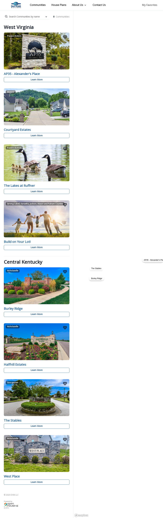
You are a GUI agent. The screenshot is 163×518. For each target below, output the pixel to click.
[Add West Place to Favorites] (65, 439)
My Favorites (149, 5)
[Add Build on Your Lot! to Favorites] (65, 205)
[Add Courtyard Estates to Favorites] (65, 93)
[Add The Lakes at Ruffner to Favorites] (65, 149)
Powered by (8, 501)
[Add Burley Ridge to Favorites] (65, 272)
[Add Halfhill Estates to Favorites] (65, 328)
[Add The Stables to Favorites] (65, 383)
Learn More (37, 79)
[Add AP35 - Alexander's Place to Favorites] (65, 37)
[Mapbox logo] (81, 515)
